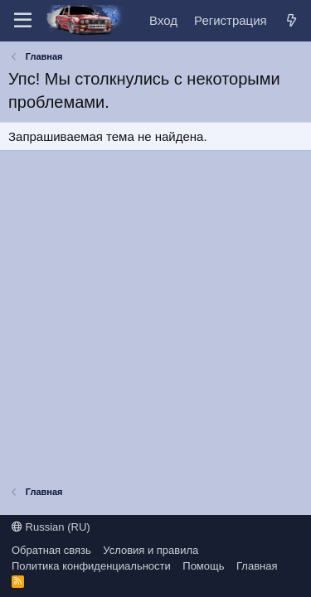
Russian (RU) (51, 527)
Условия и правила (150, 550)
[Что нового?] (291, 20)
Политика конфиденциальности (91, 566)
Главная (256, 566)
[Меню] (22, 20)
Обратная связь (51, 550)
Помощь (203, 566)
